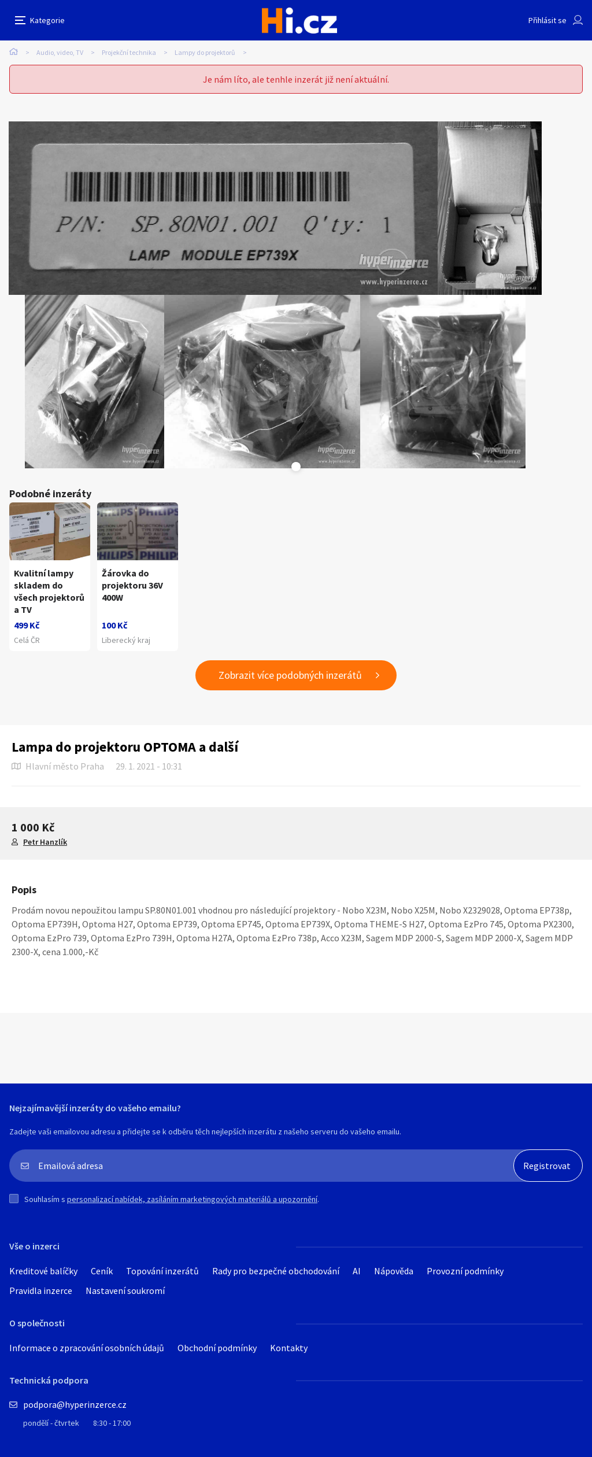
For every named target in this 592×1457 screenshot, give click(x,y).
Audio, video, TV (59, 52)
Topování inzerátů (162, 1271)
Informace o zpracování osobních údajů (86, 1348)
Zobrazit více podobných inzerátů (290, 675)
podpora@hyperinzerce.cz (75, 1404)
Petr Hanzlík (45, 842)
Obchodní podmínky (217, 1348)
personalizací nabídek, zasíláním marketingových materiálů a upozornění (192, 1199)
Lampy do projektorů (205, 52)
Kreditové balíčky (43, 1271)
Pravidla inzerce (40, 1290)
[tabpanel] (223, 208)
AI (357, 1271)
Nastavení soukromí (125, 1290)
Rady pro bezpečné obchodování (275, 1271)
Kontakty (289, 1348)
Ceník (102, 1271)
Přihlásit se (547, 20)
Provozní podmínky (465, 1271)
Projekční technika (129, 52)
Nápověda (393, 1271)
